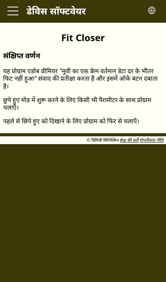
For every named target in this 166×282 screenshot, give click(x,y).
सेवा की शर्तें (129, 140)
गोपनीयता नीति (152, 140)
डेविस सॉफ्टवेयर (56, 10)
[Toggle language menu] (152, 11)
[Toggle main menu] (12, 11)
